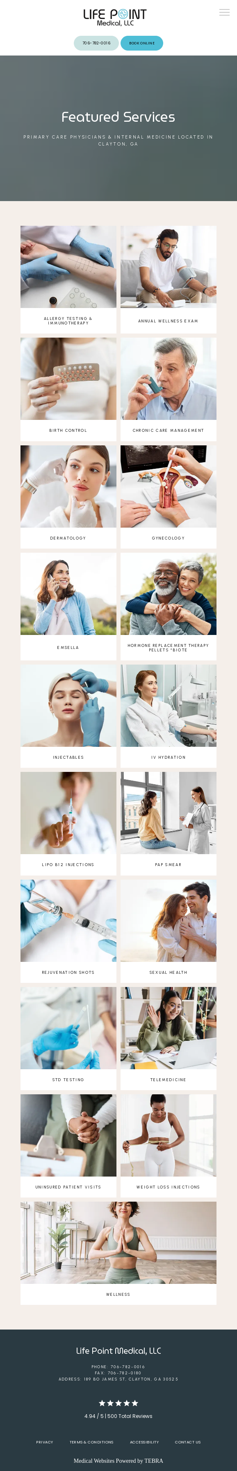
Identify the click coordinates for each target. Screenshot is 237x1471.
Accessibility (144, 1442)
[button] (224, 13)
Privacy (44, 1442)
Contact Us (188, 1442)
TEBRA (153, 1461)
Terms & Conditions (92, 1442)
